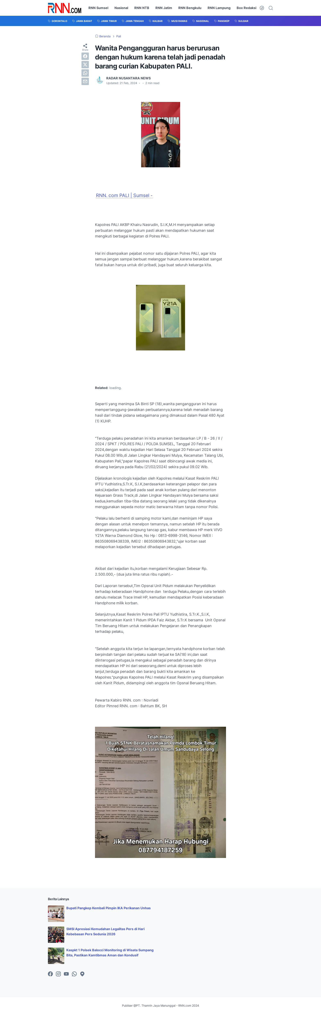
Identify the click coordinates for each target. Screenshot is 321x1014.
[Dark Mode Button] (261, 8)
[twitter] (85, 64)
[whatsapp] (85, 73)
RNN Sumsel (98, 8)
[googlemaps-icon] (82, 974)
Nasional (121, 8)
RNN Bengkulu (189, 8)
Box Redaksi (246, 8)
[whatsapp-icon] (74, 974)
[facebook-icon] (50, 974)
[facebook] (85, 56)
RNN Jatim (163, 8)
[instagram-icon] (58, 974)
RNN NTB (141, 8)
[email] (85, 81)
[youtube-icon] (66, 974)
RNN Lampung (219, 8)
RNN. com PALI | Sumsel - (124, 195)
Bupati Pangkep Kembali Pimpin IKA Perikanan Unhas (108, 908)
